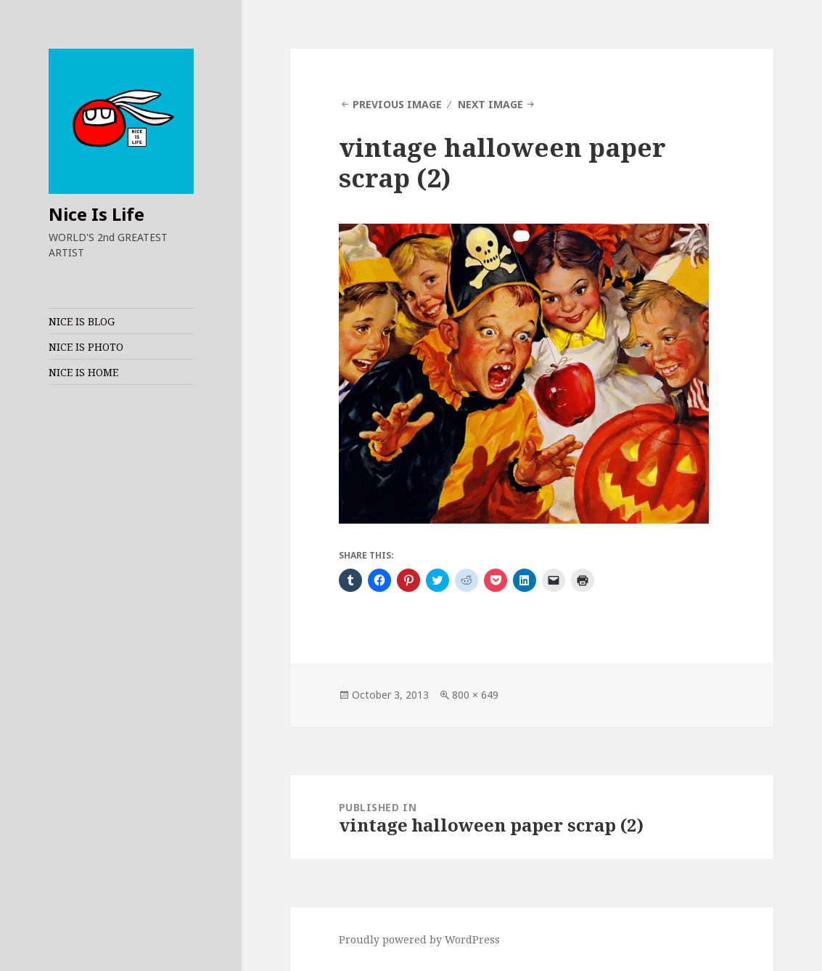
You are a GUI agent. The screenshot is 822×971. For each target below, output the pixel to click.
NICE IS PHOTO (86, 347)
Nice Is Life (96, 214)
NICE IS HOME (83, 372)
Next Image (490, 104)
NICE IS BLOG (82, 321)
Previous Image (397, 104)
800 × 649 (475, 695)
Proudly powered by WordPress (419, 939)
